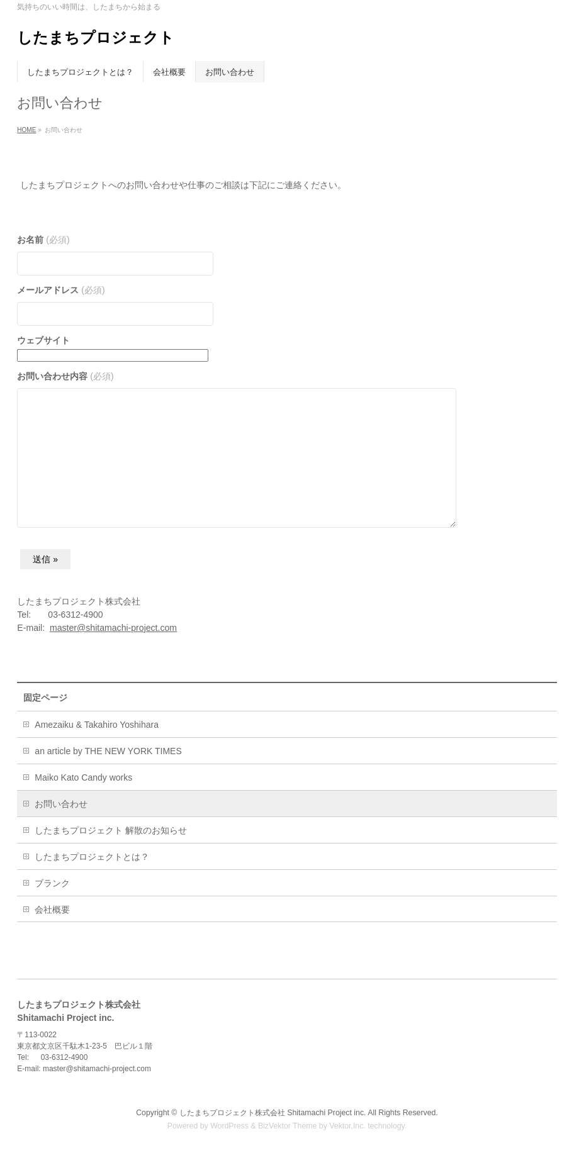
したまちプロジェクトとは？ (92, 857)
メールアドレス (60, 290)
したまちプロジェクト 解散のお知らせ (111, 830)
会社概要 (52, 910)
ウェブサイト (43, 340)
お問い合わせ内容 (65, 376)
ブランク (52, 883)
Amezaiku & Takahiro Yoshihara (97, 725)
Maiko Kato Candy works (83, 777)
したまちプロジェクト (95, 37)
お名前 (43, 240)
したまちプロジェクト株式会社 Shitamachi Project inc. (272, 1112)
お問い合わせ (61, 804)
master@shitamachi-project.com (113, 628)
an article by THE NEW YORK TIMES (108, 751)
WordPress (229, 1126)
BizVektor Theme (287, 1126)
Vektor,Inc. (347, 1126)
